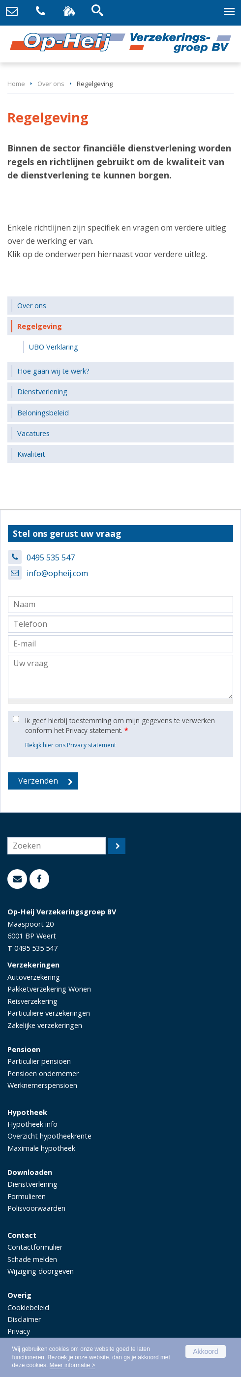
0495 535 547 (51, 557)
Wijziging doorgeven (40, 1271)
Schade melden (32, 1259)
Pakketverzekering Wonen (49, 989)
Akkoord (205, 1351)
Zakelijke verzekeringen (44, 1025)
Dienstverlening (32, 1184)
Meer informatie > (72, 1365)
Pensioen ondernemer (43, 1073)
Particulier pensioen (39, 1061)
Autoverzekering (33, 977)
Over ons (50, 83)
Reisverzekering (32, 1001)
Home (16, 83)
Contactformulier (34, 1247)
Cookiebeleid (28, 1307)
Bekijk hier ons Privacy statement (70, 745)
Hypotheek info (32, 1124)
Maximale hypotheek (41, 1148)
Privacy (18, 1331)
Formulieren (26, 1196)
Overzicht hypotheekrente (49, 1136)
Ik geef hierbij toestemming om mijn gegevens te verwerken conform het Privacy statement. (120, 725)
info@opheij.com (57, 573)
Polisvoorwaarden (36, 1208)
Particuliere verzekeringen (48, 1013)
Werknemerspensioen (42, 1085)
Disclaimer (24, 1319)
